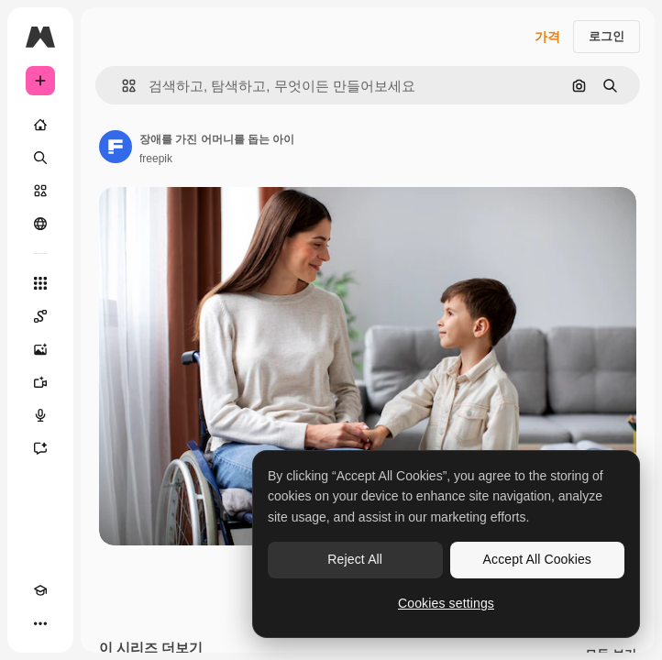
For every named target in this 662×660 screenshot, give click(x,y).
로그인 (606, 36)
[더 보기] (40, 623)
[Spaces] (40, 316)
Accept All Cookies (537, 559)
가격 (547, 36)
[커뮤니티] (40, 223)
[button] (121, 86)
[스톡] (40, 190)
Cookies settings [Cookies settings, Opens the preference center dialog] (446, 603)
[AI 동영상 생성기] (40, 382)
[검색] (40, 157)
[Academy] (40, 590)
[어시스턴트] (40, 448)
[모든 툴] (40, 283)
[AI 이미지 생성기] (40, 349)
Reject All (354, 559)
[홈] (40, 124)
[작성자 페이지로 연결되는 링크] (115, 146)
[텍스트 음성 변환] (40, 415)
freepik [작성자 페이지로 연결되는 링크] (155, 158)
